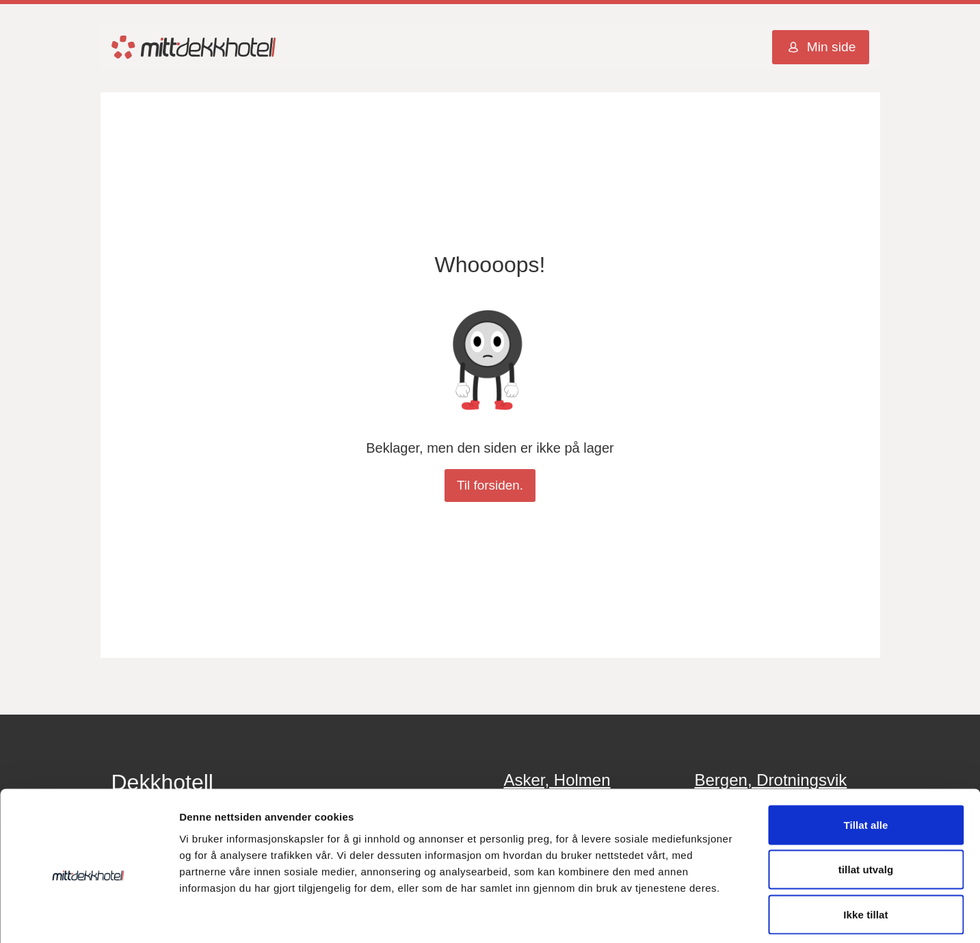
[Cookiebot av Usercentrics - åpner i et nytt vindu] (88, 916)
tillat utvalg (865, 808)
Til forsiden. (489, 486)
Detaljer (728, 916)
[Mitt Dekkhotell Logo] (193, 48)
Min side (820, 48)
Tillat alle (865, 763)
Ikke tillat (865, 853)
